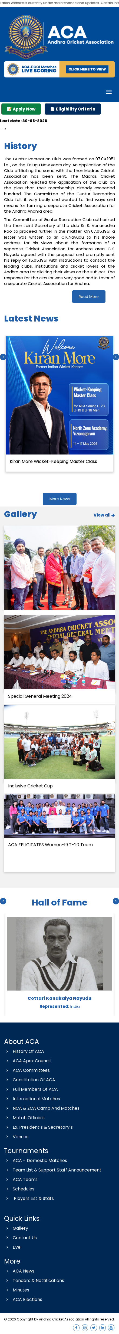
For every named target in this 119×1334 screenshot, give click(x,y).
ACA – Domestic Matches (35, 1160)
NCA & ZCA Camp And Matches (42, 1108)
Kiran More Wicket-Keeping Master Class (53, 461)
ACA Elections (23, 1299)
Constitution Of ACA (29, 1080)
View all (104, 515)
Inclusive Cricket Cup (30, 786)
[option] (59, 403)
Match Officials (24, 1118)
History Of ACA (24, 1051)
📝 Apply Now (21, 109)
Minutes (16, 1290)
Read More (89, 296)
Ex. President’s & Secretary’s (38, 1127)
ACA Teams (21, 1179)
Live (12, 1247)
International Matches (32, 1099)
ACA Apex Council (27, 1061)
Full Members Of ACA (31, 1089)
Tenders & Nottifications (34, 1280)
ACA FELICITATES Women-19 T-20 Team (50, 845)
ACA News (19, 1271)
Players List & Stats (29, 1198)
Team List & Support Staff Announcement (52, 1170)
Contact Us (20, 1238)
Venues (16, 1137)
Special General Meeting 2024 (40, 696)
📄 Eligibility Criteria (72, 109)
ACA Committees (27, 1070)
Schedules (19, 1189)
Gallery (16, 1228)
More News (59, 499)
